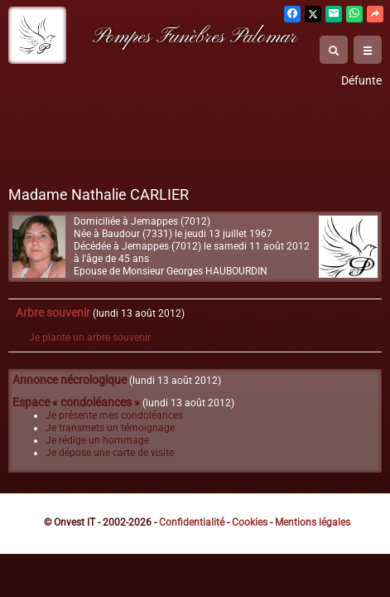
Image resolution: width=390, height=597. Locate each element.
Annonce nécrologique (69, 380)
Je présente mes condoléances (114, 415)
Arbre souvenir (53, 313)
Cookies (249, 522)
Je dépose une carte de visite (110, 453)
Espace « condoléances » (76, 403)
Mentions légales (312, 522)
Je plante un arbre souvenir (90, 337)
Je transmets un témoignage (110, 428)
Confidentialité (191, 522)
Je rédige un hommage (97, 440)
